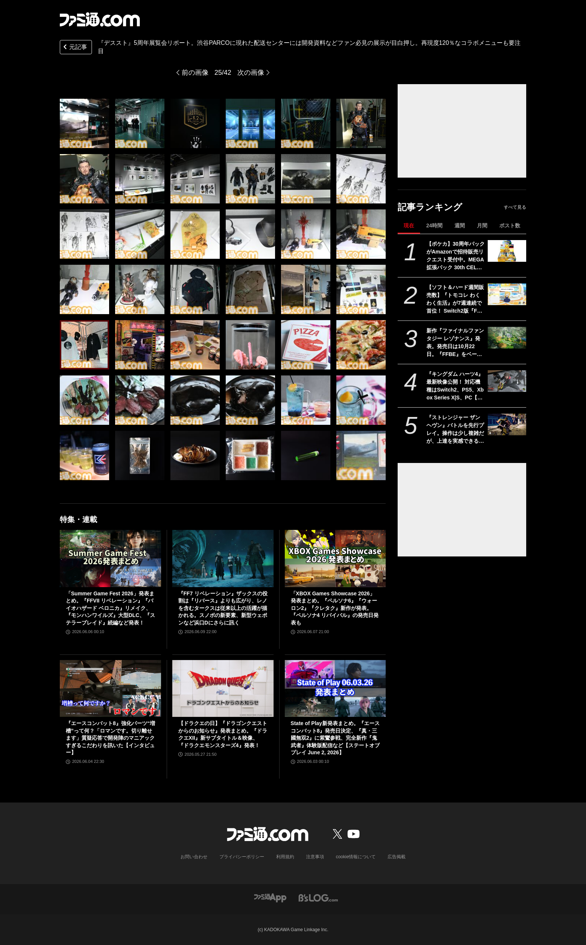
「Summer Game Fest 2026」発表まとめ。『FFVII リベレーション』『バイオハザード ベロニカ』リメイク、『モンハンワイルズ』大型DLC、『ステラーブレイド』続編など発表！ (110, 608)
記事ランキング (430, 207)
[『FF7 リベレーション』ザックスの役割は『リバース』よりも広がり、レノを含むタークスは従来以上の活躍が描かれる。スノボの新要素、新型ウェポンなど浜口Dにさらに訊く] (223, 558)
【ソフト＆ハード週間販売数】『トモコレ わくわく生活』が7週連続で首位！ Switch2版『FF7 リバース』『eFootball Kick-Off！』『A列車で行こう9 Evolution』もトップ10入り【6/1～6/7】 (455, 299)
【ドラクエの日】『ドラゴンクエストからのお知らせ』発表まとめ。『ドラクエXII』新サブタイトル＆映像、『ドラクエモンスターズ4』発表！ (222, 734)
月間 (482, 225)
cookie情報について (356, 856)
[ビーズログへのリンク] (318, 897)
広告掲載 (396, 856)
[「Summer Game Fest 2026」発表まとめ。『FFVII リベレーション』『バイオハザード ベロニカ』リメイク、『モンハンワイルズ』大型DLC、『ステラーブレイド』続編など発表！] (110, 558)
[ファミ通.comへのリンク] (100, 19)
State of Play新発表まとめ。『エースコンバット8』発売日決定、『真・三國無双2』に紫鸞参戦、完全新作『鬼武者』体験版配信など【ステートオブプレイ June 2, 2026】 (335, 737)
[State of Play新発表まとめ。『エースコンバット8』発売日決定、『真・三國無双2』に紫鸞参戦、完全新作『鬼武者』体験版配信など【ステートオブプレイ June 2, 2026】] (335, 688)
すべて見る (515, 207)
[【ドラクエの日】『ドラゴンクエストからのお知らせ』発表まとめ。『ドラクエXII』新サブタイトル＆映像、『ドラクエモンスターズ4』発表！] (223, 688)
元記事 (74, 48)
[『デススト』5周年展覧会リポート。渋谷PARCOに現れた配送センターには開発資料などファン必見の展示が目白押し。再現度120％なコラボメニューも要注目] (84, 123)
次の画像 (250, 72)
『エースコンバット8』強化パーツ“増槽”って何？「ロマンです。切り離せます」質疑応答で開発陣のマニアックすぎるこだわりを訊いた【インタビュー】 (110, 737)
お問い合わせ (194, 856)
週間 (459, 225)
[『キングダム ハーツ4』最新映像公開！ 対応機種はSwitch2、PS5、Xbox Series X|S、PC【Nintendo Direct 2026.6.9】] (507, 381)
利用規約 (285, 856)
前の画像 (195, 72)
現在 (409, 225)
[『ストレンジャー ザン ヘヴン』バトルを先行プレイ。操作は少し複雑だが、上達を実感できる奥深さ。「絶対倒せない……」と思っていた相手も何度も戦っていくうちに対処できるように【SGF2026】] (507, 424)
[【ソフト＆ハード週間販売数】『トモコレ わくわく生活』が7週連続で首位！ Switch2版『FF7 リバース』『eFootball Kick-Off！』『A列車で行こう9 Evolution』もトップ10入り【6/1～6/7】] (507, 294)
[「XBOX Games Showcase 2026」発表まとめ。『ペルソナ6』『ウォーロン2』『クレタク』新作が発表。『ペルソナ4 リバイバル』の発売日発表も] (335, 558)
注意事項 (315, 856)
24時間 (434, 225)
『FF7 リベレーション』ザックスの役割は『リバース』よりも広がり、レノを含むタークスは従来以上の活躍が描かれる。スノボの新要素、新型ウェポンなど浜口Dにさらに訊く (223, 608)
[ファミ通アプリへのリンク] (270, 897)
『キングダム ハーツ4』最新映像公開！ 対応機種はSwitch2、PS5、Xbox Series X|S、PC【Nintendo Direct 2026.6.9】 (455, 386)
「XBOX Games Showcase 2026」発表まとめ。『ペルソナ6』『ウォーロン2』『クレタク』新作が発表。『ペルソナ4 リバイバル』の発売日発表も (335, 608)
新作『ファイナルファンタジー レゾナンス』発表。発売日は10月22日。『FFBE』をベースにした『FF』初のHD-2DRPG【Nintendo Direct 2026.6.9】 (455, 343)
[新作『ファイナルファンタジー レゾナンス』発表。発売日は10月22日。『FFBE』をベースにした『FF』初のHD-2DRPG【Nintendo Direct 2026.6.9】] (507, 338)
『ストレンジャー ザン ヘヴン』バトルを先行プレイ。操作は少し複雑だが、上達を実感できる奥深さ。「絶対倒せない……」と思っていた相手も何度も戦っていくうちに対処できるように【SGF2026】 (455, 429)
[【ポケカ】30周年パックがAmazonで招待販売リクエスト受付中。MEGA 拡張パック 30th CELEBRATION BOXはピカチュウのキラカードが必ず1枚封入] (507, 251)
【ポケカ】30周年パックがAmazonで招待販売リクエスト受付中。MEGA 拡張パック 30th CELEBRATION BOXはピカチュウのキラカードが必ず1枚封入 (455, 256)
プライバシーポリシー (241, 856)
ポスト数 (509, 225)
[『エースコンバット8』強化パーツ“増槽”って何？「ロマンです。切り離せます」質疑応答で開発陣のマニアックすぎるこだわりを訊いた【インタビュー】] (110, 688)
